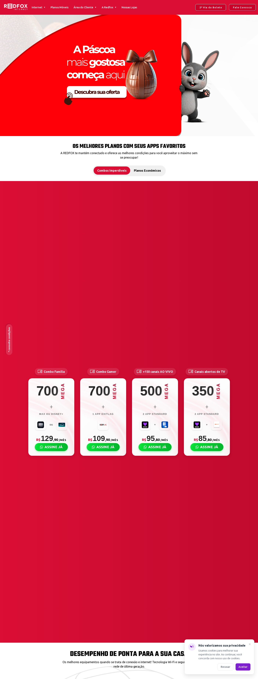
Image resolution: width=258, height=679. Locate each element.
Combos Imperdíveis (112, 170)
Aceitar (243, 666)
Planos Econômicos (147, 170)
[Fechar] (250, 645)
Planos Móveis (59, 7)
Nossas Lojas (129, 7)
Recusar (225, 666)
